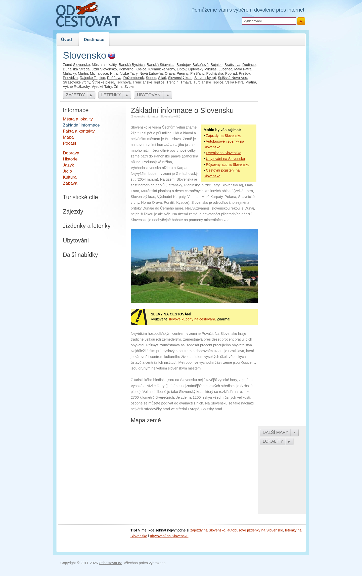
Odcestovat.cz (110, 563)
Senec (151, 78)
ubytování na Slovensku (169, 536)
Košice (140, 69)
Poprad (231, 73)
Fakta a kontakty (79, 131)
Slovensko (81, 65)
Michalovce (99, 73)
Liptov (181, 69)
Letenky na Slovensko (223, 153)
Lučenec (225, 69)
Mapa (68, 137)
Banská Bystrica (132, 65)
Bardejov (183, 65)
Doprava (71, 152)
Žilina (118, 87)
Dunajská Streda (76, 69)
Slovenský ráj (205, 78)
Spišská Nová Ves (232, 78)
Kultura (70, 177)
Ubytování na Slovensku (225, 159)
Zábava (70, 183)
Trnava (186, 82)
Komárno (126, 69)
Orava (170, 73)
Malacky (69, 73)
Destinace (94, 39)
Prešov (244, 73)
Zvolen (129, 87)
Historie (70, 158)
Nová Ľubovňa (151, 73)
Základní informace (81, 125)
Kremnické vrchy (161, 69)
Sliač (162, 78)
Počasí (69, 143)
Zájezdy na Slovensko (223, 136)
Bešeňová (201, 65)
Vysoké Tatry (102, 87)
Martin (83, 73)
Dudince (249, 65)
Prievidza (70, 78)
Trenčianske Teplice (148, 82)
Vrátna (251, 82)
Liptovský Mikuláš (202, 69)
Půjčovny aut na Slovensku (227, 164)
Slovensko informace (145, 116)
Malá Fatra (243, 69)
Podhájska (214, 73)
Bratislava (232, 65)
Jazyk (68, 165)
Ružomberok (133, 78)
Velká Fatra (234, 82)
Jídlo (67, 171)
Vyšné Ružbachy (76, 87)
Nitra (114, 73)
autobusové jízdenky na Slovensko (255, 530)
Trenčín (172, 82)
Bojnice (216, 65)
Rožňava (114, 78)
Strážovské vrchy (76, 82)
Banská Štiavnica (160, 65)
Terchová (123, 82)
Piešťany (197, 73)
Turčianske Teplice (208, 82)
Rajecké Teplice (92, 78)
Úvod (66, 39)
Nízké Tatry (129, 73)
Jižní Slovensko (104, 69)
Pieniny (182, 73)
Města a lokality (78, 118)
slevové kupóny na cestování (191, 319)
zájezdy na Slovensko (207, 530)
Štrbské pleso (103, 82)
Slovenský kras (180, 78)
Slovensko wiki (169, 116)
